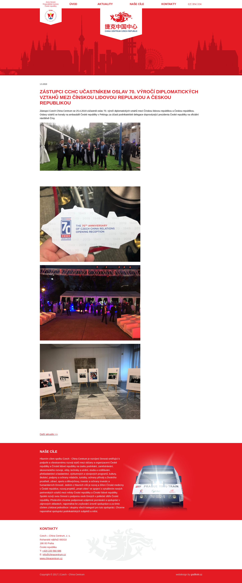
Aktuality (105, 4)
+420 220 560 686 (51, 551)
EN (194, 4)
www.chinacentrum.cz (51, 558)
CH (199, 4)
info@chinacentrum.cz (54, 554)
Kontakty (168, 4)
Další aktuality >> (49, 434)
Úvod (73, 4)
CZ (189, 4)
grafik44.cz (196, 574)
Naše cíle (137, 4)
